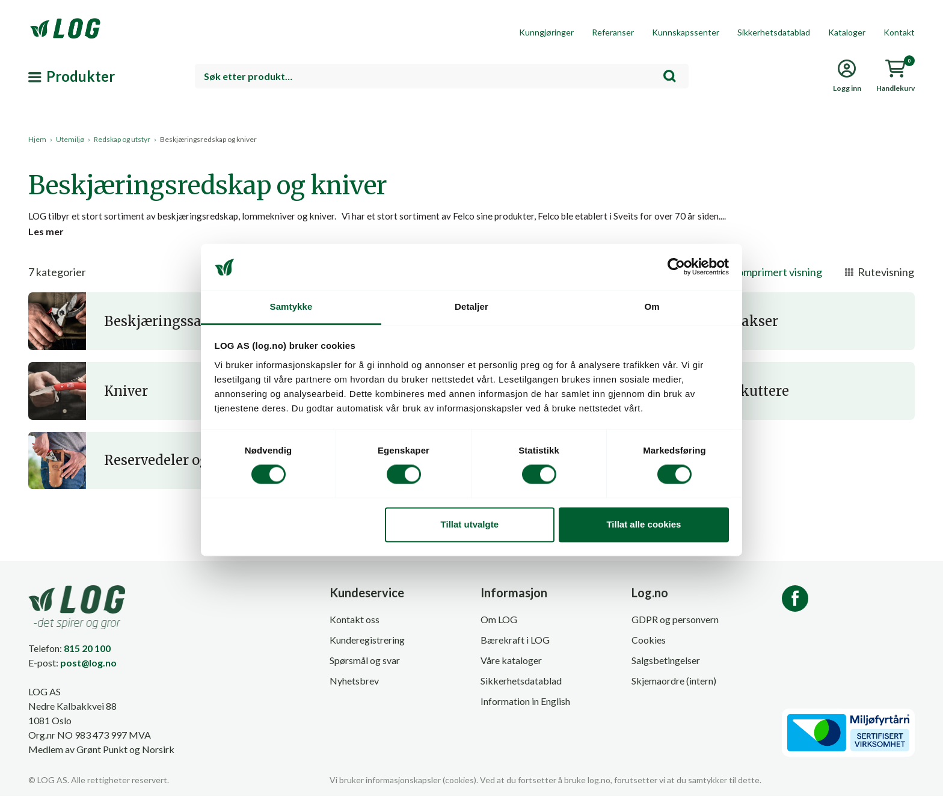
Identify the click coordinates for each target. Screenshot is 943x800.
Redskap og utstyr (122, 139)
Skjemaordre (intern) (673, 685)
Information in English (525, 706)
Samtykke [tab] (291, 306)
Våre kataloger (511, 665)
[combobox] (442, 76)
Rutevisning (879, 276)
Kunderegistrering (367, 644)
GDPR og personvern (675, 624)
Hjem (37, 139)
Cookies (648, 644)
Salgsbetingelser (665, 665)
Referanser (613, 32)
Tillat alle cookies (643, 524)
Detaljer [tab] (471, 306)
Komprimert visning (768, 276)
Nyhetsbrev (354, 685)
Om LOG (499, 624)
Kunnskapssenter (685, 32)
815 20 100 (87, 652)
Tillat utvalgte (470, 524)
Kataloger (846, 32)
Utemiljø (70, 139)
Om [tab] (651, 306)
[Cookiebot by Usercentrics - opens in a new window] (676, 267)
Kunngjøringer (546, 32)
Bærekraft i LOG (515, 644)
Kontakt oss (354, 624)
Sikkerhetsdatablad (773, 32)
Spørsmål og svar (365, 665)
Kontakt (899, 32)
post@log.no (88, 666)
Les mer (46, 235)
